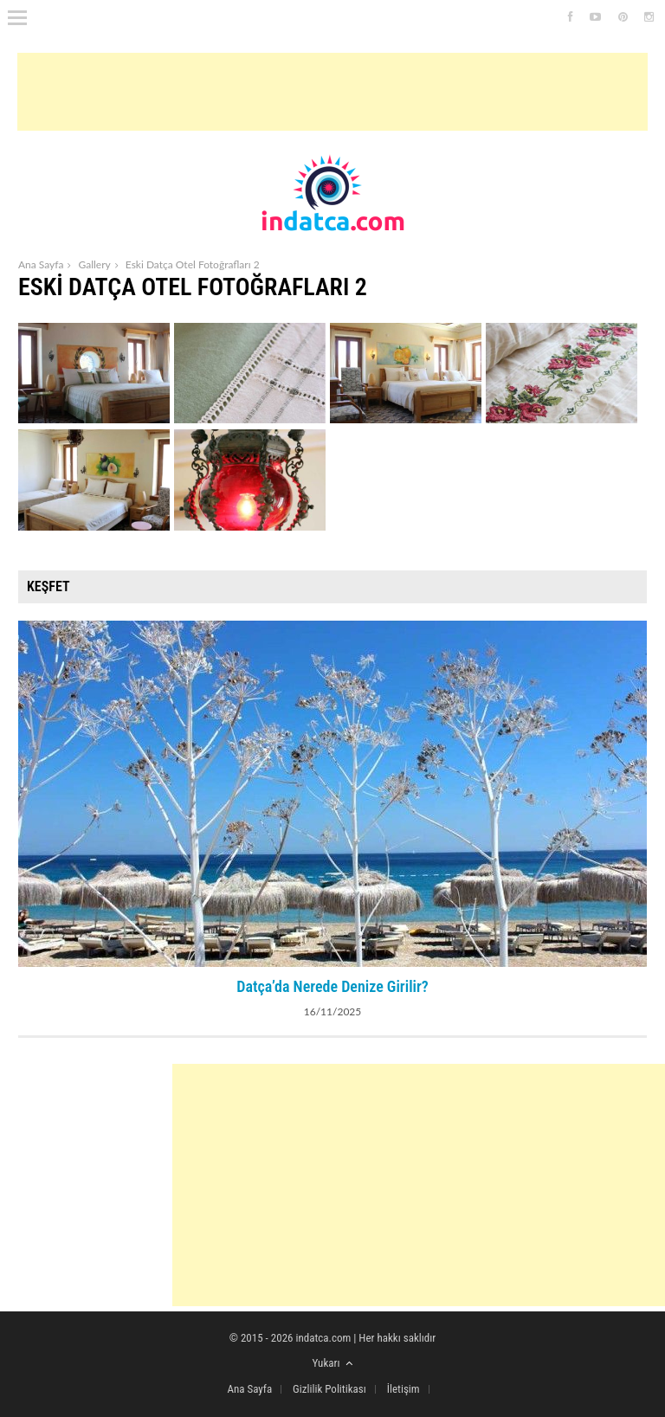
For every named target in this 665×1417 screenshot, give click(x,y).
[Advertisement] (332, 92)
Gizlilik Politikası (329, 1388)
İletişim (403, 1388)
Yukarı (333, 1362)
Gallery (94, 264)
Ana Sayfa (40, 264)
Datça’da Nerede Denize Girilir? (332, 986)
